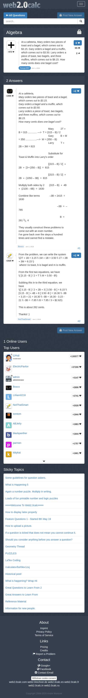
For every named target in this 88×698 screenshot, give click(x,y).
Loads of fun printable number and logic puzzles (31, 498)
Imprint (44, 628)
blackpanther (20, 433)
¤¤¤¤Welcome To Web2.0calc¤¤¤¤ (24, 505)
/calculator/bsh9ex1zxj (17, 567)
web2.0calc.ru (51, 685)
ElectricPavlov (21, 366)
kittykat (17, 452)
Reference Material (15, 601)
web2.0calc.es (56, 682)
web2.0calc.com (18, 682)
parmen (17, 442)
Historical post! (13, 574)
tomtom (17, 413)
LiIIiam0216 (19, 395)
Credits (44, 650)
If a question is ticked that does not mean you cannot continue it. (40, 532)
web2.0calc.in (36, 685)
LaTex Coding (13, 560)
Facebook (44, 669)
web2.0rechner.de (37, 682)
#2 (79, 321)
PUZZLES (10, 553)
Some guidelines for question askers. (25, 477)
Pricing (44, 647)
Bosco (16, 386)
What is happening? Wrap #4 (21, 580)
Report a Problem (44, 654)
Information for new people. (20, 608)
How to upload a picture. (18, 525)
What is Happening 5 (16, 484)
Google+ (44, 665)
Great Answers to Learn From (21, 594)
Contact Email (44, 672)
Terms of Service (44, 635)
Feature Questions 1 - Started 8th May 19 (28, 519)
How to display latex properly (21, 512)
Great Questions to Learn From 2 (23, 587)
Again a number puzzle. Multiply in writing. (28, 491)
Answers (14, 81)
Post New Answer (70, 15)
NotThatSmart (20, 404)
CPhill (16, 355)
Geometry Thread (15, 546)
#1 (79, 248)
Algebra (14, 32)
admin (16, 377)
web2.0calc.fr (71, 682)
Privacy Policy (44, 631)
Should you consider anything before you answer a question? (38, 539)
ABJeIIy (17, 423)
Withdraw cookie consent (44, 678)
